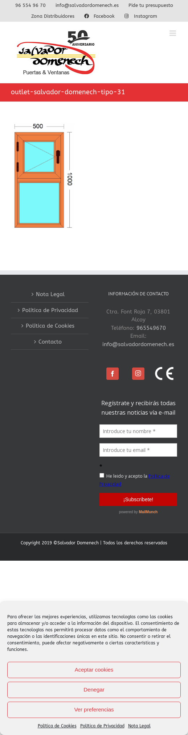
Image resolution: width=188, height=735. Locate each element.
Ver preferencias (94, 709)
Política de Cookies (57, 725)
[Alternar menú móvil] (173, 33)
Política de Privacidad (102, 725)
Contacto (50, 342)
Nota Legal (139, 725)
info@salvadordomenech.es (138, 344)
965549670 (151, 328)
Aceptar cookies (94, 670)
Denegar (94, 689)
